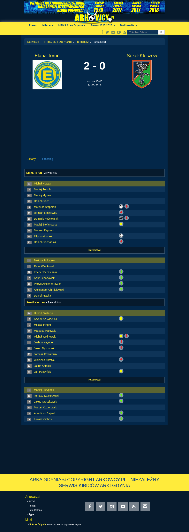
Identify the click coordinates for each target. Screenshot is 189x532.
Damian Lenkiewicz (45, 212)
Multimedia (128, 25)
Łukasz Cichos (43, 419)
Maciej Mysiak (42, 195)
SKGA (32, 501)
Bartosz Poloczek (44, 260)
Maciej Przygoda (44, 389)
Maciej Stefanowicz (45, 224)
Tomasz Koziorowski (46, 395)
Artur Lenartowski (44, 278)
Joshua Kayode (43, 342)
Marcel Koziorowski (45, 407)
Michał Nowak (42, 183)
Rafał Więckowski (44, 266)
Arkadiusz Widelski (45, 319)
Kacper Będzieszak (45, 272)
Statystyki (33, 41)
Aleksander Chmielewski (49, 289)
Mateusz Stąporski (45, 207)
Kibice (47, 25)
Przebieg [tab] (47, 158)
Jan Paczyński (42, 371)
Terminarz (82, 41)
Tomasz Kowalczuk (45, 354)
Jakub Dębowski (44, 348)
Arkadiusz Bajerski (45, 413)
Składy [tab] (31, 158)
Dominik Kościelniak (46, 218)
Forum (33, 25)
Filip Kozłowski (43, 236)
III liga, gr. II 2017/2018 (58, 41)
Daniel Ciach (41, 201)
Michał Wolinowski (45, 336)
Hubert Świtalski (43, 313)
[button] (161, 32)
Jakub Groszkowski (45, 401)
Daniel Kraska (42, 295)
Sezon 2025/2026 (103, 25)
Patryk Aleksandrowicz (47, 283)
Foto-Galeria (35, 510)
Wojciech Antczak (44, 360)
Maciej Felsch (42, 189)
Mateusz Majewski (45, 330)
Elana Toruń (47, 55)
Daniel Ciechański (45, 242)
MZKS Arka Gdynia (71, 25)
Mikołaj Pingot (42, 324)
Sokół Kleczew (142, 55)
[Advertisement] (94, 118)
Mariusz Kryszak (44, 230)
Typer (32, 514)
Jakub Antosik (42, 365)
